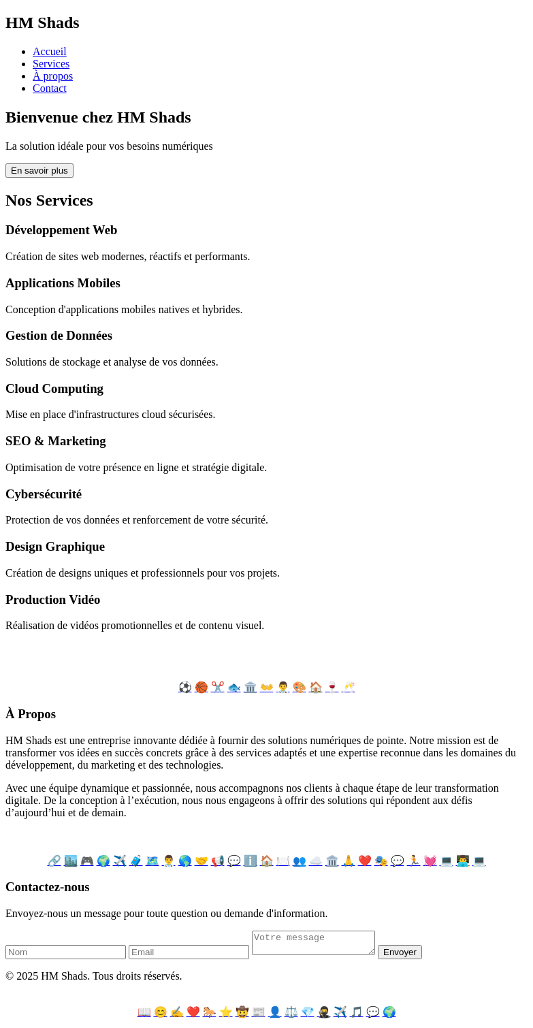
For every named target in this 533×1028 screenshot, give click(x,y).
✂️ (218, 687)
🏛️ (250, 687)
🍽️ (283, 861)
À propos (53, 76)
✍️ (177, 1016)
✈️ (120, 861)
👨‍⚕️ (283, 687)
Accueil (50, 51)
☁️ (316, 861)
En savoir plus (39, 170)
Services (51, 63)
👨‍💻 (463, 861)
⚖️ (291, 1016)
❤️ (365, 861)
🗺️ (152, 861)
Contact (50, 88)
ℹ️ (250, 861)
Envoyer (413, 956)
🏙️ (71, 861)
